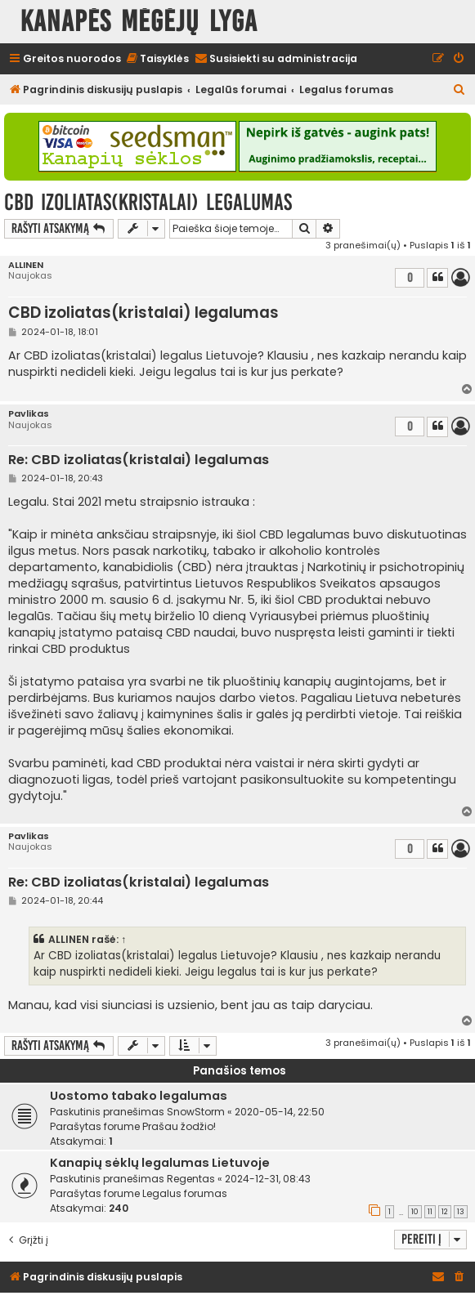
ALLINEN (25, 265)
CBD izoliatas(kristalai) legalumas (148, 202)
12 (444, 1212)
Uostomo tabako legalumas (138, 1096)
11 (430, 1212)
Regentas (191, 1179)
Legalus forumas (184, 1193)
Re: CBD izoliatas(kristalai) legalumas (138, 460)
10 (415, 1212)
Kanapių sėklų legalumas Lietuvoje (160, 1163)
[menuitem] (157, 59)
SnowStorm (196, 1112)
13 (460, 1212)
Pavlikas (28, 414)
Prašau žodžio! (179, 1126)
